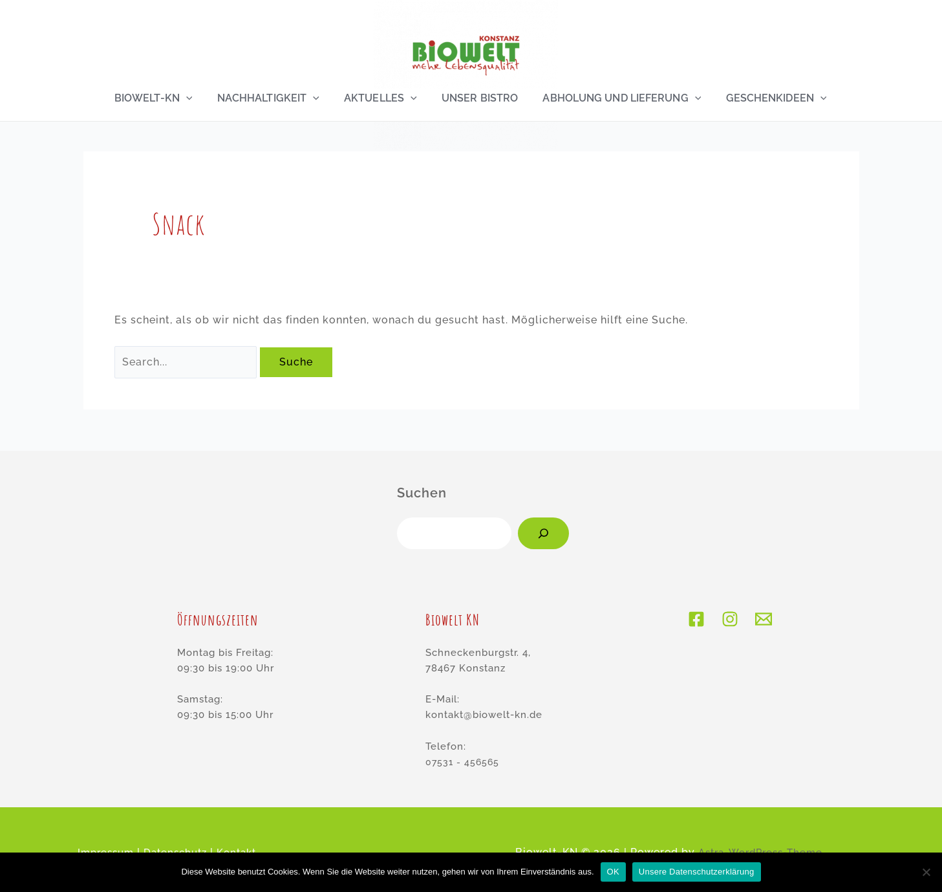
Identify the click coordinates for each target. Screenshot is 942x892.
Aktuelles (380, 98)
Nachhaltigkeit (270, 98)
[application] (189, 98)
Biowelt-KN (157, 98)
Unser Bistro (478, 98)
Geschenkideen (772, 98)
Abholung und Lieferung (619, 98)
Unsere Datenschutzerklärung (697, 871)
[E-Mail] (763, 619)
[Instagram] (730, 619)
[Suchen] (543, 533)
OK (613, 871)
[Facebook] (696, 619)
